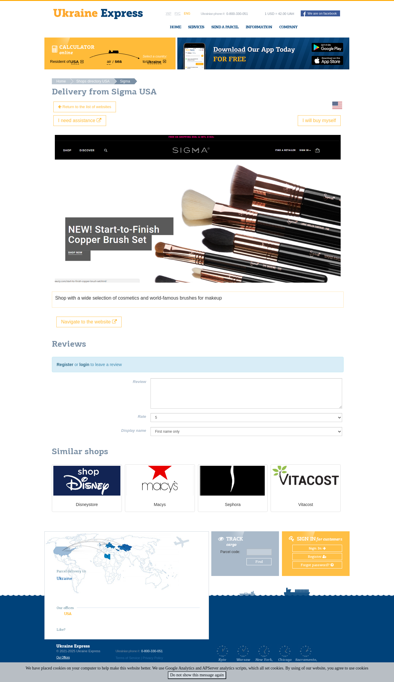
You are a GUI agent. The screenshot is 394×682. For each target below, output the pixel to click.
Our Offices (63, 657)
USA (68, 613)
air (109, 61)
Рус (178, 13)
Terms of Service (128, 658)
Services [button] (196, 26)
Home (175, 26)
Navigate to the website (89, 321)
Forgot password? (317, 565)
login (84, 364)
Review (139, 381)
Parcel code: (230, 552)
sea (118, 61)
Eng (187, 13)
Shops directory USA (92, 81)
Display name (133, 430)
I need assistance (79, 120)
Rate (142, 416)
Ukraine (64, 578)
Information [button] (259, 26)
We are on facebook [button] (320, 14)
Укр (168, 13)
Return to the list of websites (84, 107)
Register (65, 364)
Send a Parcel (224, 26)
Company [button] (288, 26)
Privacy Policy (153, 658)
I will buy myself (319, 120)
